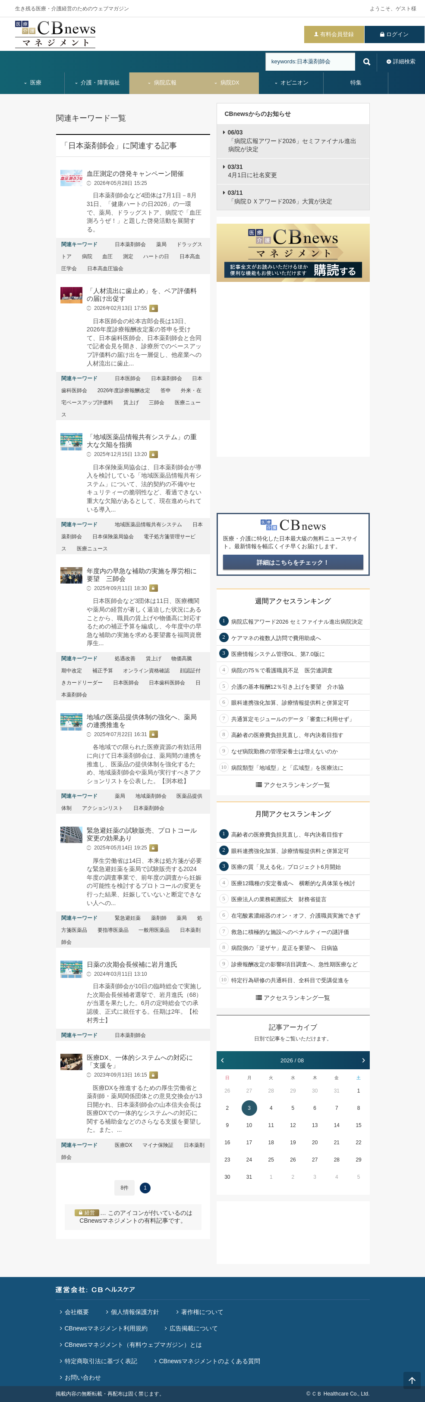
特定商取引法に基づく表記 (101, 1361)
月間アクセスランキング (293, 814)
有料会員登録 (337, 34)
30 (315, 1091)
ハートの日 (156, 256)
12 (293, 1125)
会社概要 (77, 1311)
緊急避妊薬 (128, 918)
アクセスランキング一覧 (293, 784)
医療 (32, 83)
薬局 (161, 244)
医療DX (123, 1145)
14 (337, 1125)
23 (227, 1160)
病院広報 (161, 83)
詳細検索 (404, 61)
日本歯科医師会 (167, 683)
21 (337, 1143)
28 (271, 1091)
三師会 (156, 403)
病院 (87, 256)
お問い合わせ (83, 1377)
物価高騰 (181, 659)
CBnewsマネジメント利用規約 (106, 1328)
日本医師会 (128, 378)
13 (315, 1125)
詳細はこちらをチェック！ (293, 562)
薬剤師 (159, 918)
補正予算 (102, 671)
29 (293, 1091)
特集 (356, 83)
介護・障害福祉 (97, 83)
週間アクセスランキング (293, 601)
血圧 (107, 256)
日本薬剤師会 (130, 244)
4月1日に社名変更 (252, 171)
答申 (166, 390)
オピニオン (291, 83)
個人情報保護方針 (135, 1311)
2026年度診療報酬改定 (124, 390)
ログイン (397, 34)
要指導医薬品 (113, 930)
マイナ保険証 (157, 1145)
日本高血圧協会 (105, 268)
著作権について (202, 1311)
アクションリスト (102, 808)
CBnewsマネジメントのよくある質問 (209, 1361)
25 (271, 1160)
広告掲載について (194, 1328)
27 (249, 1091)
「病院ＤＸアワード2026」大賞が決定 (280, 197)
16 (227, 1143)
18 (271, 1143)
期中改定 (71, 671)
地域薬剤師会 (151, 796)
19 (293, 1143)
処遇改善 (125, 659)
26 (227, 1091)
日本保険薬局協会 (113, 537)
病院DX (226, 83)
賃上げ (131, 403)
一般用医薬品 (154, 930)
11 (271, 1125)
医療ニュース (92, 549)
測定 (128, 256)
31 (337, 1091)
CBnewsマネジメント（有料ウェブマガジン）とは (133, 1344)
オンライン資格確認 (146, 671)
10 (249, 1125)
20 (315, 1143)
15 (358, 1125)
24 (249, 1160)
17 (249, 1143)
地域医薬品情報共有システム (148, 524)
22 (358, 1143)
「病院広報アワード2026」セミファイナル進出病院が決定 (292, 141)
